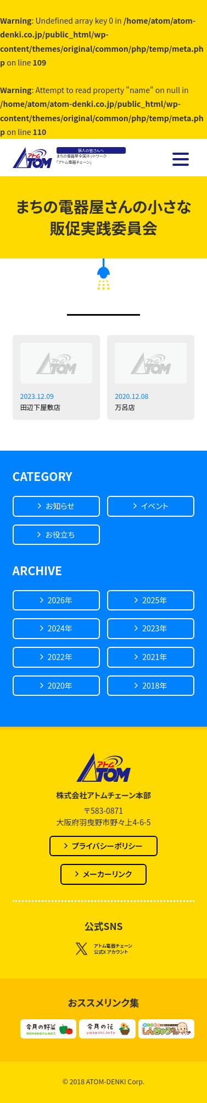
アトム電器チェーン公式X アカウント (103, 949)
